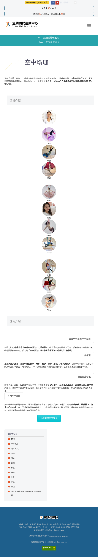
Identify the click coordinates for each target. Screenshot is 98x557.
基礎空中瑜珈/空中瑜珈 (80, 339)
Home (41, 42)
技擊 (13, 477)
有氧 (13, 468)
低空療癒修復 (84, 376)
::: (1, 47)
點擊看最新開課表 (49, 418)
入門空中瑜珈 (14, 396)
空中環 (87, 355)
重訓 (13, 487)
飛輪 (13, 472)
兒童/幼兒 (15, 449)
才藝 (13, 482)
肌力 (13, 458)
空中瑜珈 (14, 444)
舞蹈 (13, 463)
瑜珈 (13, 453)
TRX (13, 439)
